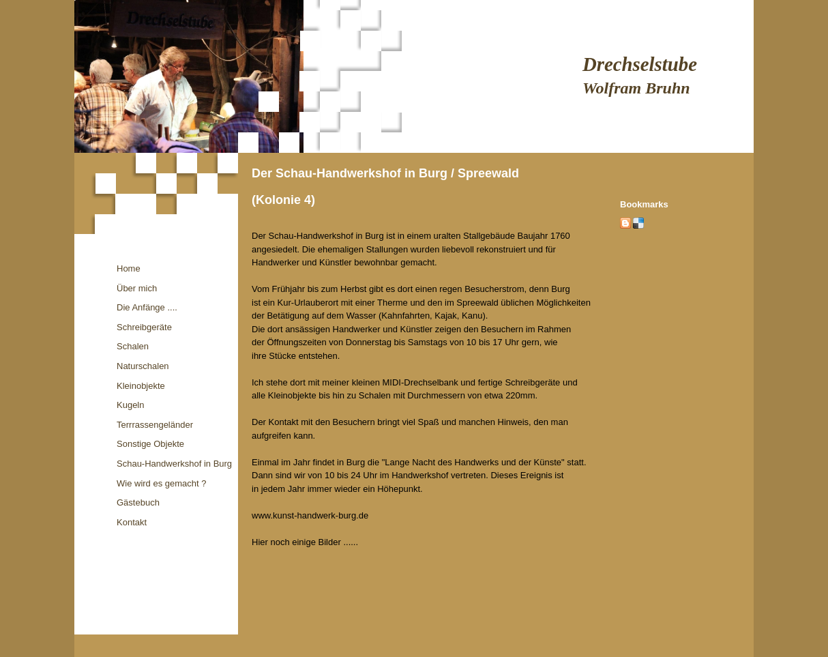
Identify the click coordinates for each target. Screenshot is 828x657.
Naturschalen (143, 366)
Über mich (137, 288)
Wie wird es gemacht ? (162, 483)
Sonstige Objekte (150, 444)
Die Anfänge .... (147, 307)
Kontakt (132, 522)
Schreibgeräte (144, 327)
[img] (414, 76)
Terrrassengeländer (155, 425)
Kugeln (130, 405)
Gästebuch (138, 502)
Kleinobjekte (141, 386)
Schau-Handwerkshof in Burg (174, 463)
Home (129, 268)
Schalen (133, 346)
